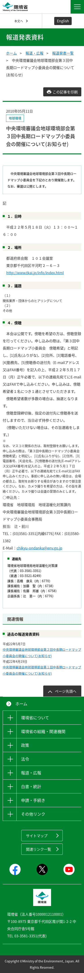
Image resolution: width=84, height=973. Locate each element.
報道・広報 (34, 53)
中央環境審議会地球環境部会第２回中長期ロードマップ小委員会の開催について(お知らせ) (42, 652)
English (63, 20)
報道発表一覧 (63, 53)
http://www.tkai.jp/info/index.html (35, 272)
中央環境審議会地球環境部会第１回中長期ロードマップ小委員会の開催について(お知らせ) (42, 670)
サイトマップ (36, 835)
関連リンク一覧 (38, 849)
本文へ (18, 21)
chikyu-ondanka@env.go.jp (39, 548)
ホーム (11, 53)
